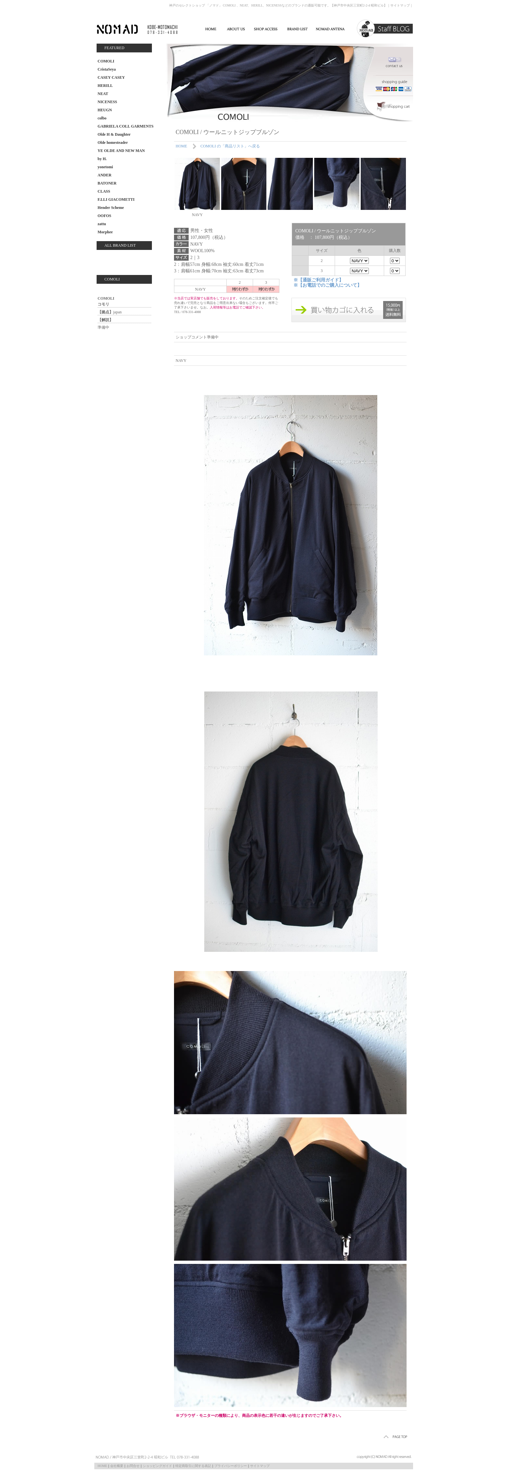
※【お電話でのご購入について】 (327, 285)
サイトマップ (400, 5)
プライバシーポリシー (230, 1466)
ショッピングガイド (157, 1466)
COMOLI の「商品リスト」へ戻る (230, 146)
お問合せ (133, 1466)
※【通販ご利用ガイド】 (318, 280)
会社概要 (116, 1466)
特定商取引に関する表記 (193, 1466)
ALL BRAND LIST (120, 245)
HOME (181, 146)
